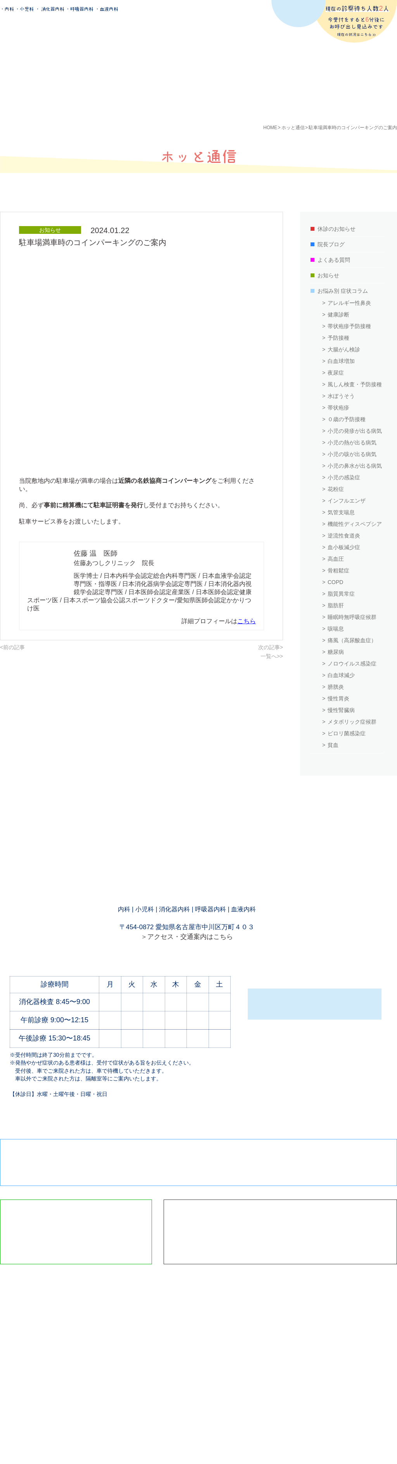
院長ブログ (331, 244)
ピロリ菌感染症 (347, 733)
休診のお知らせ (337, 229)
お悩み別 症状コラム (343, 291)
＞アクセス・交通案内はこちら (187, 936)
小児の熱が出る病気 (352, 442)
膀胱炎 (336, 687)
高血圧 (336, 559)
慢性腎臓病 (341, 710)
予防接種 (338, 338)
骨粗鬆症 (338, 570)
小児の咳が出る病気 (352, 454)
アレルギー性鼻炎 (349, 303)
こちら (246, 621)
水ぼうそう (341, 396)
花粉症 (336, 489)
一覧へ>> (272, 656)
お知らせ (328, 275)
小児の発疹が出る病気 (355, 431)
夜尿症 (336, 373)
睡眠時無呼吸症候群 (352, 617)
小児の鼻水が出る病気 (355, 466)
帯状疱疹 (338, 407)
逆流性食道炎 (344, 535)
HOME (270, 127)
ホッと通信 (293, 127)
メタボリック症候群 (352, 722)
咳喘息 (336, 629)
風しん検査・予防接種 (355, 384)
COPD (335, 582)
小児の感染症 (344, 477)
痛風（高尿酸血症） (352, 640)
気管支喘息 (341, 512)
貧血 (333, 745)
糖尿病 (336, 652)
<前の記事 (12, 647)
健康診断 (338, 314)
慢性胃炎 (338, 698)
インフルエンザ (347, 501)
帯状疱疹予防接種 (349, 326)
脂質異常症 (341, 594)
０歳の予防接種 (347, 419)
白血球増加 (341, 361)
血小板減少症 (344, 547)
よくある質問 (334, 260)
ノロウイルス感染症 (352, 663)
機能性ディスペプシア (355, 524)
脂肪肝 (336, 605)
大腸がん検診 (344, 349)
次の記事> (270, 647)
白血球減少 (341, 675)
